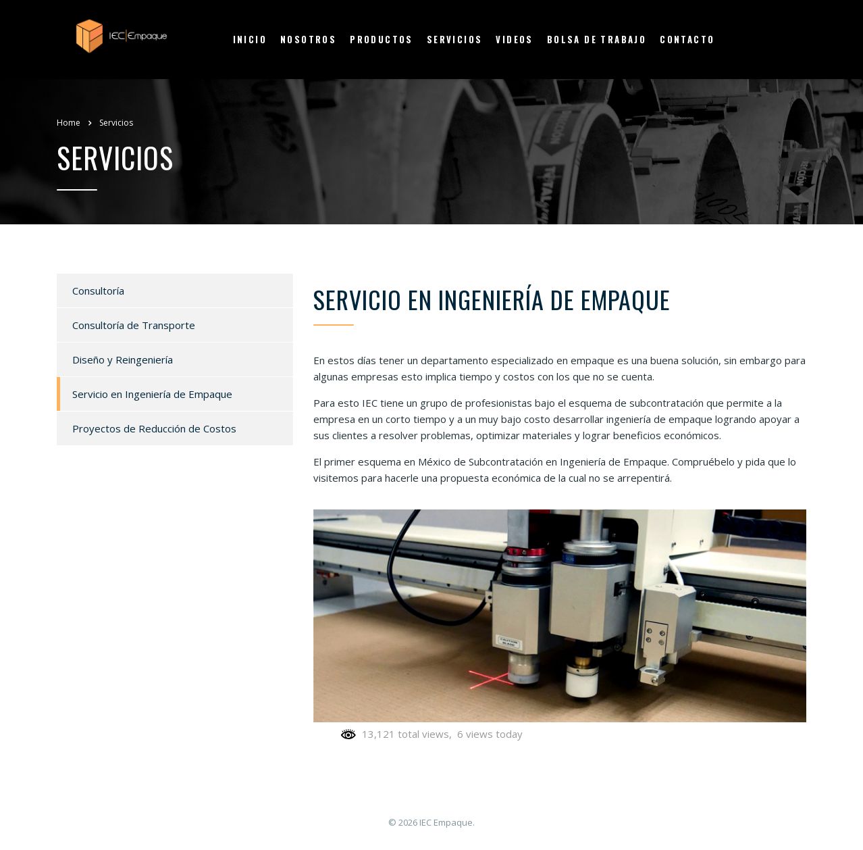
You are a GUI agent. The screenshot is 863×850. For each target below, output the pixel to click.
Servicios (455, 39)
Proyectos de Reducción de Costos (154, 428)
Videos (514, 39)
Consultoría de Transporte (133, 325)
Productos (381, 39)
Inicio (250, 39)
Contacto (687, 39)
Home (68, 122)
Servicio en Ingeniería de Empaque (152, 394)
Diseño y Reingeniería (122, 359)
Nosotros (308, 39)
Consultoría (98, 290)
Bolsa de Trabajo (596, 39)
